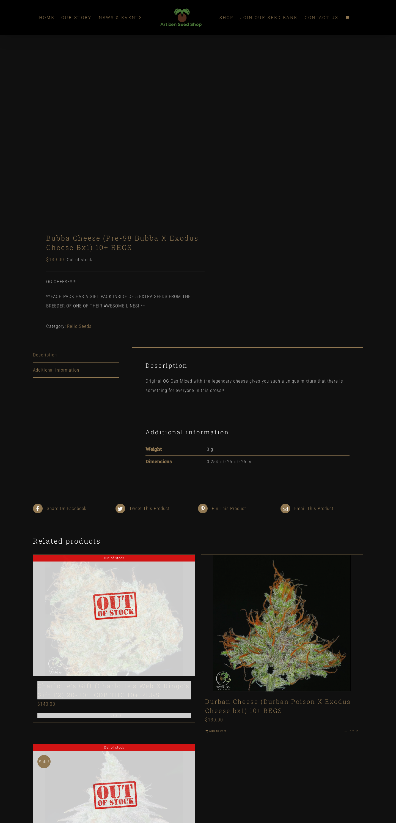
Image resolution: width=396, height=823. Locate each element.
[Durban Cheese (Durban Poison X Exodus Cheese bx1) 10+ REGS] (282, 623)
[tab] (76, 355)
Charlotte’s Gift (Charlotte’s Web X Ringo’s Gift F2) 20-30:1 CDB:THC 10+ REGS (113, 690)
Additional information (56, 370)
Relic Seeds (79, 326)
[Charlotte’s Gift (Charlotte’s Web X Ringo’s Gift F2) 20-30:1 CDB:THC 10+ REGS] (114, 615)
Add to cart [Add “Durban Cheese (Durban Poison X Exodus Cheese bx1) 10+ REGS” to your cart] (217, 731)
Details (116, 715)
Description (45, 355)
